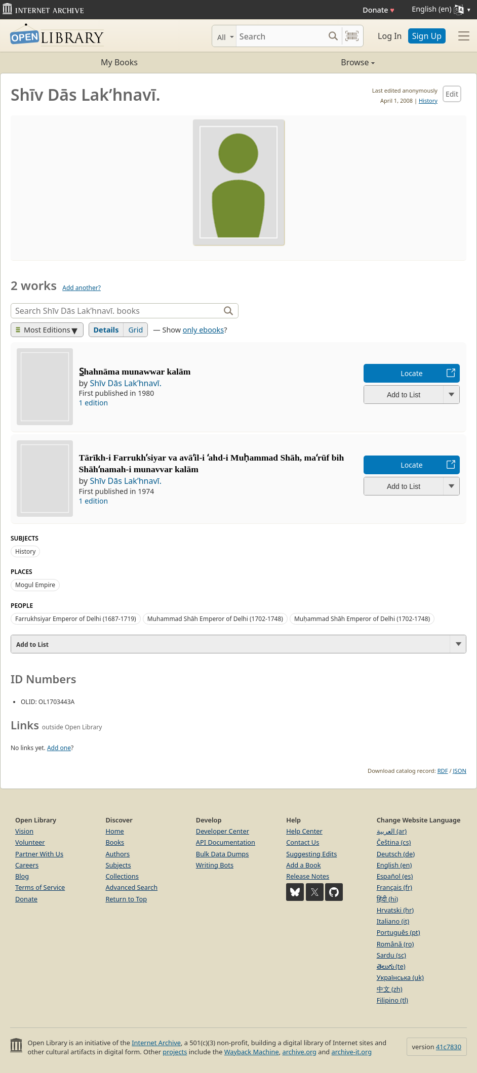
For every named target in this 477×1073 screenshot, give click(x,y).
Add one (59, 748)
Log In (390, 36)
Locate (411, 373)
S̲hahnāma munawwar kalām (135, 371)
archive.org (299, 1051)
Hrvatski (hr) (395, 910)
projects (175, 1051)
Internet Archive (156, 1042)
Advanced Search (131, 887)
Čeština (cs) (394, 842)
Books (114, 842)
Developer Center (222, 831)
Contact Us (302, 842)
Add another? (81, 287)
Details (106, 330)
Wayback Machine (251, 1051)
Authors (117, 853)
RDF (443, 770)
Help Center (304, 831)
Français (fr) (394, 887)
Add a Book (303, 865)
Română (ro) (395, 943)
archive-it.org (352, 1051)
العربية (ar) (392, 831)
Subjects (118, 865)
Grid (135, 330)
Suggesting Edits (311, 853)
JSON (459, 770)
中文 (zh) (390, 989)
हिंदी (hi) (387, 898)
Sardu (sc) (391, 955)
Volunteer (30, 842)
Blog (22, 876)
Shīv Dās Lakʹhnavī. (126, 383)
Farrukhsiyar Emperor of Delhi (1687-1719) (75, 618)
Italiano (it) (393, 921)
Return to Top (126, 898)
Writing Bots (214, 865)
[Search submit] (333, 36)
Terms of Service (40, 887)
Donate (378, 10)
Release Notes (307, 876)
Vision (24, 831)
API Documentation (225, 842)
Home (114, 831)
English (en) (394, 865)
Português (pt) (398, 932)
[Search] (280, 36)
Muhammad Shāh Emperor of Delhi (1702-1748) (215, 618)
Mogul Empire (35, 585)
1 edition (93, 402)
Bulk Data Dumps (222, 853)
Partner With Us (39, 853)
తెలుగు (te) (391, 966)
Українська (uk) (400, 977)
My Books (119, 62)
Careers (26, 865)
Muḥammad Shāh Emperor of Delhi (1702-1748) (362, 618)
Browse (306, 62)
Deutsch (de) (396, 853)
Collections (122, 876)
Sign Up (427, 36)
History (428, 100)
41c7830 (448, 1046)
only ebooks (203, 330)
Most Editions (43, 330)
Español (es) (395, 876)
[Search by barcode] (352, 36)
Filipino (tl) (392, 1000)
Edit (452, 94)
